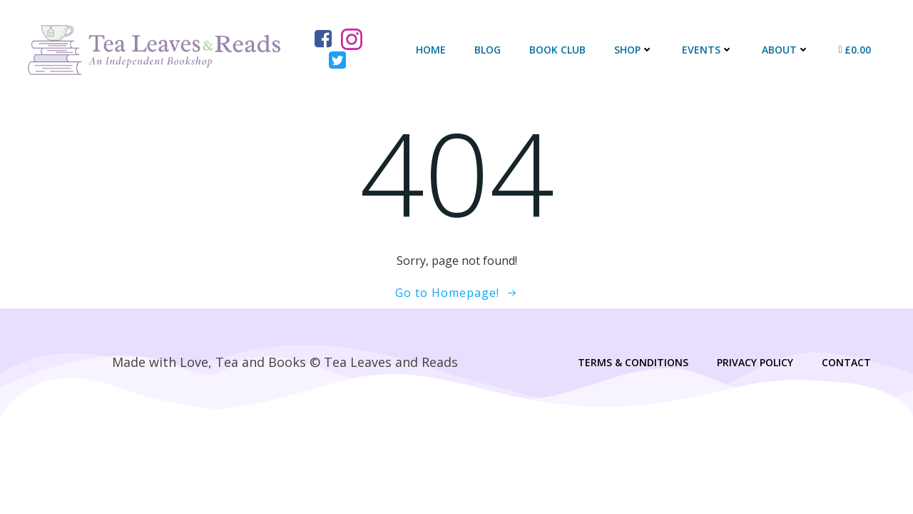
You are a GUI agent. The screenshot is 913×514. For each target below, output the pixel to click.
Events (707, 49)
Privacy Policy (755, 362)
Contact (846, 362)
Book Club (557, 49)
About (786, 49)
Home (431, 49)
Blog (487, 49)
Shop (633, 49)
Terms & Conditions (633, 362)
